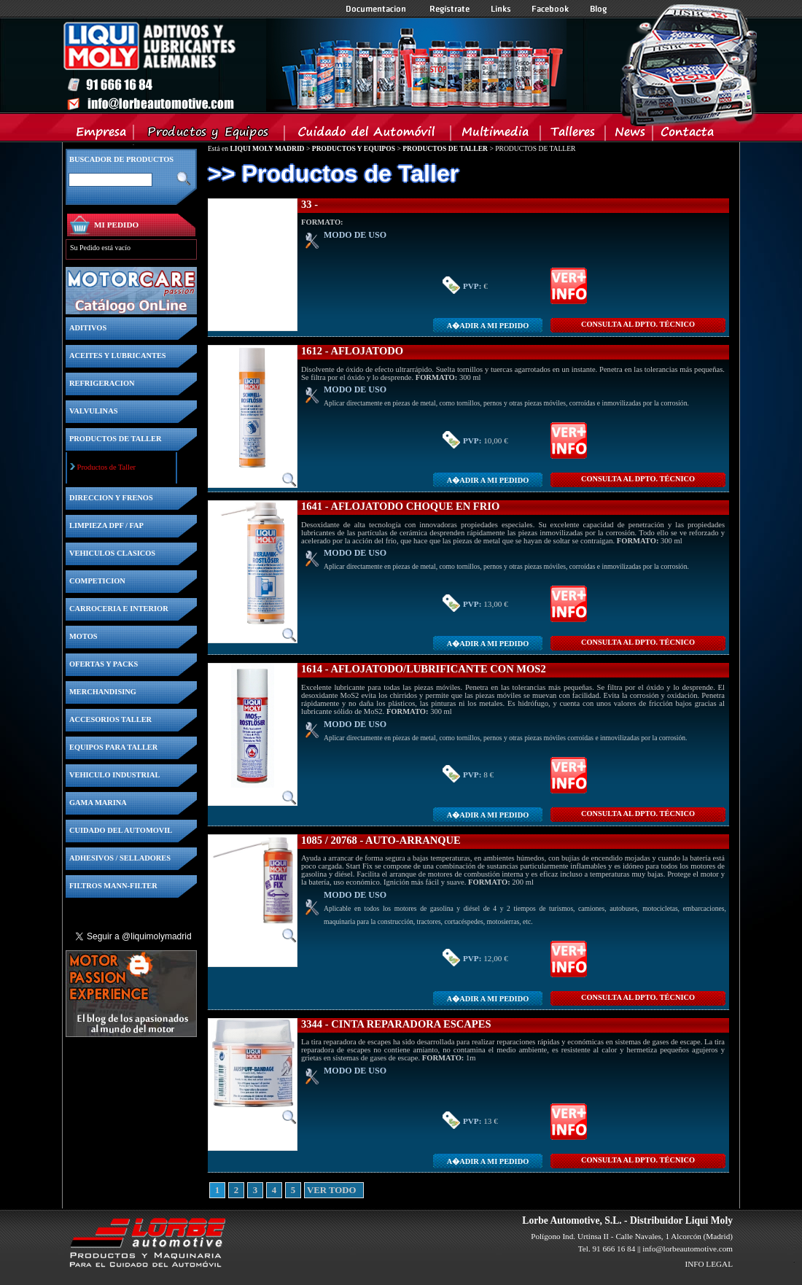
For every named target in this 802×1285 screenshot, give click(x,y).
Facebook (550, 9)
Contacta (686, 135)
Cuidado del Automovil (369, 135)
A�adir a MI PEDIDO (488, 326)
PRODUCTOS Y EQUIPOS (353, 148)
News (629, 135)
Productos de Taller (106, 467)
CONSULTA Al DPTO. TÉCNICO (638, 324)
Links (500, 9)
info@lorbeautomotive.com (687, 1248)
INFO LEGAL (709, 1263)
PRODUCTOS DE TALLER (445, 148)
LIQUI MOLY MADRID (267, 148)
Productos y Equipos (209, 135)
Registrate (450, 9)
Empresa (101, 135)
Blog (599, 9)
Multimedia (496, 135)
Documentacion (377, 9)
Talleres (573, 135)
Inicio (314, 65)
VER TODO (312, 1190)
